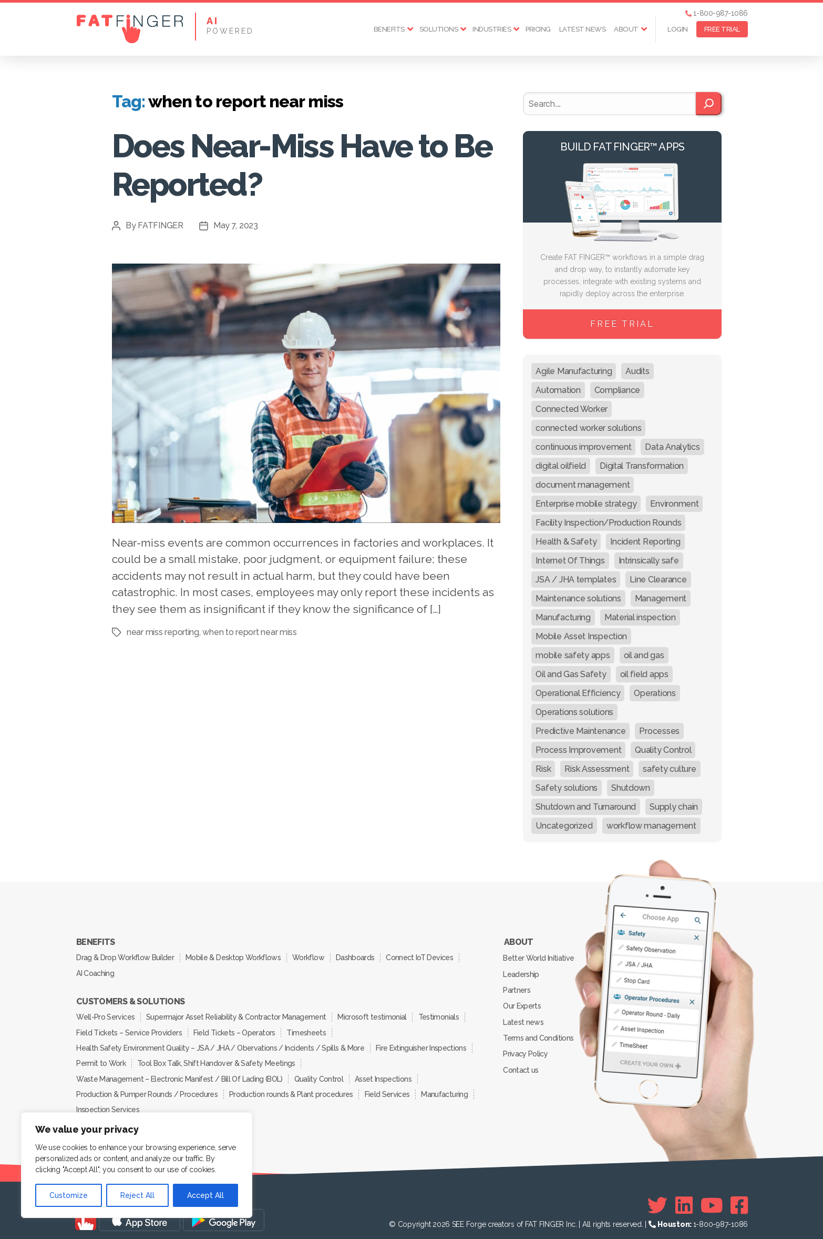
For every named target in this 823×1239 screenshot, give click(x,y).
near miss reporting (163, 632)
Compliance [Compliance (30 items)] (617, 390)
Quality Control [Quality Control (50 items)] (663, 750)
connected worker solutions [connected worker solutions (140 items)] (588, 428)
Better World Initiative (538, 957)
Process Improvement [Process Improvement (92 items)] (578, 750)
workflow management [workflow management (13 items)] (651, 826)
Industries (491, 29)
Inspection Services (108, 1102)
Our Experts (522, 1003)
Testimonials (441, 1014)
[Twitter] (657, 1197)
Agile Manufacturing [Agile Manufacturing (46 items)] (574, 371)
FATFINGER (160, 225)
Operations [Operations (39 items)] (654, 693)
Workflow (310, 956)
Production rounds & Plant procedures (292, 1087)
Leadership (521, 972)
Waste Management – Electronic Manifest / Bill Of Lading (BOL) (179, 1073)
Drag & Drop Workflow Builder (125, 956)
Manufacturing (447, 1087)
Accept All (205, 1195)
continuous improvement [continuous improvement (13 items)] (583, 447)
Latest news (582, 29)
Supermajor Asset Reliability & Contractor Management (237, 1014)
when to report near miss (249, 632)
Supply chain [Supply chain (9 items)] (674, 807)
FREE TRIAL (722, 29)
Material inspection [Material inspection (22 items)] (640, 617)
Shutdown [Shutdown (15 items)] (630, 788)
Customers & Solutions (130, 999)
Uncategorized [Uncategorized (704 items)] (564, 826)
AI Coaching (96, 971)
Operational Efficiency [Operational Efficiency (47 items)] (578, 693)
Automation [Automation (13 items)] (558, 390)
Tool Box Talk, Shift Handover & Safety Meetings (217, 1058)
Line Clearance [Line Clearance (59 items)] (658, 580)
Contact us (521, 1064)
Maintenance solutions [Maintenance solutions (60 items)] (578, 598)
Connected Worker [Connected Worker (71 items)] (572, 409)
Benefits (389, 29)
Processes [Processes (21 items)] (659, 731)
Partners (517, 987)
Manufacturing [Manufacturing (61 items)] (563, 617)
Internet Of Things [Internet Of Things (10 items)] (570, 561)
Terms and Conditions (538, 1033)
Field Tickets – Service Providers (129, 1028)
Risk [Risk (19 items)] (543, 769)
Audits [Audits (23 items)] (637, 371)
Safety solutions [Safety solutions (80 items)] (567, 788)
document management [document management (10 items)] (583, 485)
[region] (136, 1165)
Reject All (137, 1195)
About (626, 29)
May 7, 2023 (235, 225)
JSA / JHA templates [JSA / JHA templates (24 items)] (576, 580)
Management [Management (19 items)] (660, 598)
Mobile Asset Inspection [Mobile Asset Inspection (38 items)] (581, 636)
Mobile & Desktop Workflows (234, 956)
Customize (68, 1195)
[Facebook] (739, 1197)
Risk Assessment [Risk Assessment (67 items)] (596, 769)
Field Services (388, 1087)
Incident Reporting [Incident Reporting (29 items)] (645, 542)
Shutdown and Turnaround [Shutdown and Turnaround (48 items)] (586, 807)
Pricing (538, 29)
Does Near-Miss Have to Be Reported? (289, 165)
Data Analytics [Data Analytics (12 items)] (672, 447)
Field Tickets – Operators (235, 1028)
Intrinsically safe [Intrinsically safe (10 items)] (649, 561)
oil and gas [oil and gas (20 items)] (644, 655)
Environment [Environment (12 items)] (674, 504)
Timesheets (308, 1028)
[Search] (709, 103)
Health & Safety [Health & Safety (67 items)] (566, 542)
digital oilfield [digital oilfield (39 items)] (561, 466)
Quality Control (319, 1073)
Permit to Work (101, 1058)
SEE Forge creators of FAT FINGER (508, 1216)
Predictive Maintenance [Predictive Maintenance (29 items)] (580, 731)
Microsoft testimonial (374, 1014)
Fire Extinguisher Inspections (421, 1043)
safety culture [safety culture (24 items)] (669, 769)
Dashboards (358, 956)
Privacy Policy (525, 1048)
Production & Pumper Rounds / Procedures (147, 1087)
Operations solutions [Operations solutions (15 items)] (574, 712)
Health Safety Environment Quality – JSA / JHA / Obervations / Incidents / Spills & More (220, 1043)
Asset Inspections (384, 1073)
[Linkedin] (684, 1197)
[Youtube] (712, 1197)
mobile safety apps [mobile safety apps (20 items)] (573, 655)
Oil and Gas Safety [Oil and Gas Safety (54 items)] (571, 674)
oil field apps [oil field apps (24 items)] (644, 674)
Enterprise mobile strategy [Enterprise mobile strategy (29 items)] (586, 504)
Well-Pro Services (106, 1014)
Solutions (438, 29)
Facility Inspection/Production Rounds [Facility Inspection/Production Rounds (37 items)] (608, 523)
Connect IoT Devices (423, 956)
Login (677, 29)
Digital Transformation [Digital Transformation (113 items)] (642, 466)
